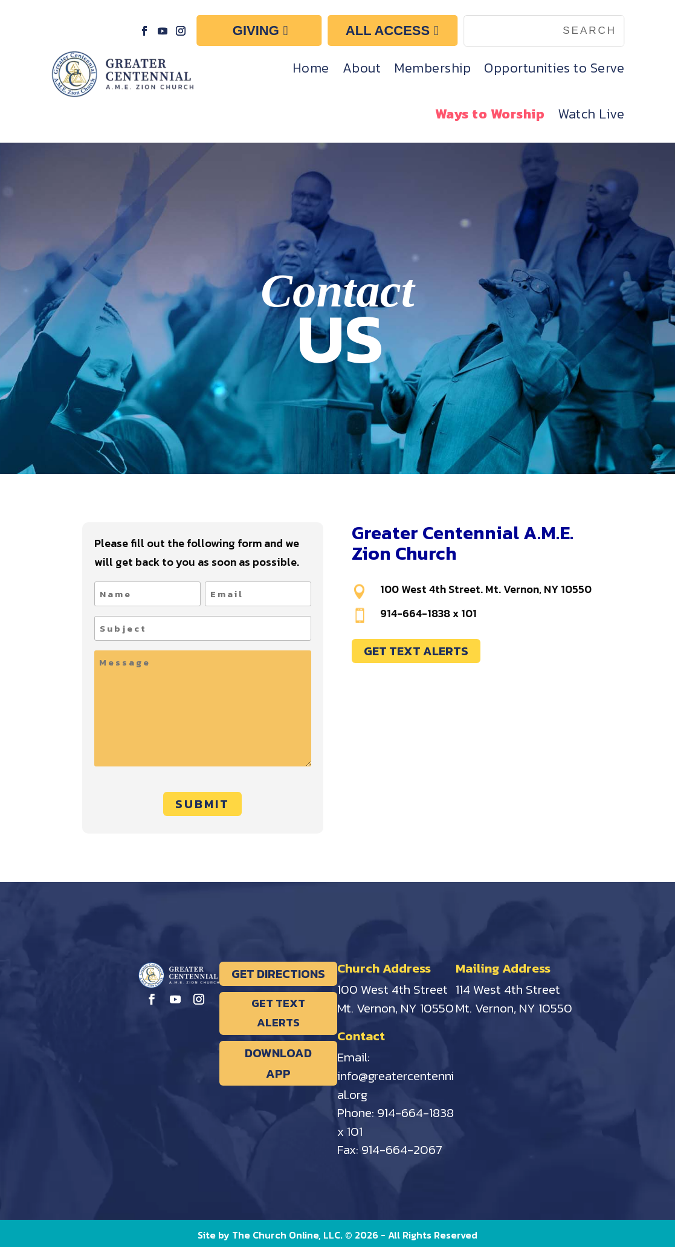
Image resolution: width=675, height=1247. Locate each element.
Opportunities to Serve (554, 68)
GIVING (256, 30)
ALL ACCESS (388, 30)
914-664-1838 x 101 (428, 613)
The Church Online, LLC (286, 1235)
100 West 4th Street (392, 989)
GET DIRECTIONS (278, 974)
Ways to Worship (490, 114)
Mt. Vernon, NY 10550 (395, 1008)
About (362, 68)
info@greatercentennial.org (395, 1085)
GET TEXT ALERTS (416, 651)
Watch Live (591, 114)
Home (310, 68)
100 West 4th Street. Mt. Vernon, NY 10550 (486, 589)
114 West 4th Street (508, 989)
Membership (432, 68)
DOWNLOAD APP (278, 1063)
